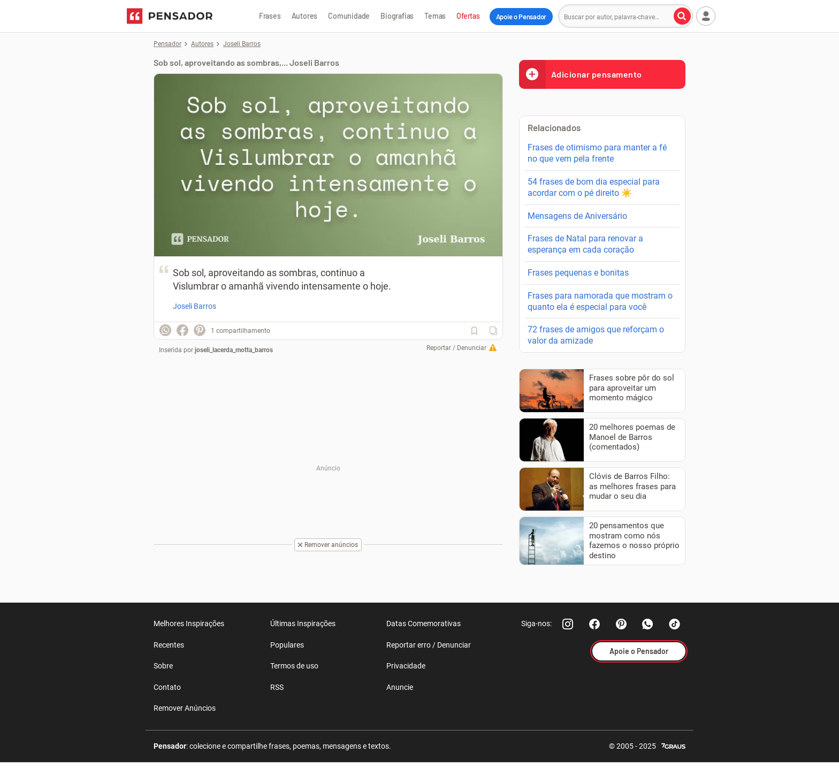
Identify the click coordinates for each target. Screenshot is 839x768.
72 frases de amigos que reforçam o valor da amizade (596, 335)
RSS (277, 687)
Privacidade (405, 665)
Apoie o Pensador (521, 16)
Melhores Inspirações (189, 623)
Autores (305, 15)
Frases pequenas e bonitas (578, 273)
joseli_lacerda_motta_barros (234, 350)
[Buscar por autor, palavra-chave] (682, 16)
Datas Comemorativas (423, 623)
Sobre (163, 665)
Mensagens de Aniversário (577, 216)
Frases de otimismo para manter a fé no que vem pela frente (597, 153)
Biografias (397, 15)
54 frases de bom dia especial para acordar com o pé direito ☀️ (594, 187)
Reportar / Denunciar (456, 348)
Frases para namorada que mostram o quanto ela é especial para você (600, 301)
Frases (270, 15)
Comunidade (349, 15)
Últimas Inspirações (302, 623)
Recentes (169, 645)
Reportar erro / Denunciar (428, 645)
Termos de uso (294, 665)
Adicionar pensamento (580, 74)
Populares (287, 645)
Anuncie (399, 687)
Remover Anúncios (185, 708)
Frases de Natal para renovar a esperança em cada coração (585, 244)
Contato (167, 687)
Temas (435, 15)
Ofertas (468, 15)
